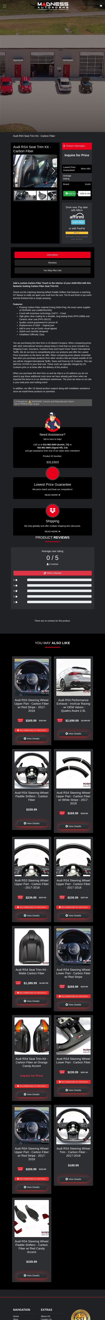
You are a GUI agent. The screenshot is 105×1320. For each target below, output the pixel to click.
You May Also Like (52, 270)
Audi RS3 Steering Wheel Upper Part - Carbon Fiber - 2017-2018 (32, 884)
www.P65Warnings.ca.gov (26, 404)
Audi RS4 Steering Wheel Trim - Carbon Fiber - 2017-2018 (73, 1152)
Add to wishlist (85, 193)
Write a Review (52, 573)
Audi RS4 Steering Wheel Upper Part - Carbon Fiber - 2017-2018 (73, 884)
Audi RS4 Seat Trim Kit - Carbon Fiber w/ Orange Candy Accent (32, 1062)
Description (52, 255)
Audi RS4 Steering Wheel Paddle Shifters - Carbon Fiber (32, 796)
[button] (53, 171)
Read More (52, 495)
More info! (85, 168)
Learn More (78, 222)
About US (45, 1316)
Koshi (87, 184)
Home (16, 1316)
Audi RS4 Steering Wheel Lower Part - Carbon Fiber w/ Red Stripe (73, 973)
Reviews (52, 262)
